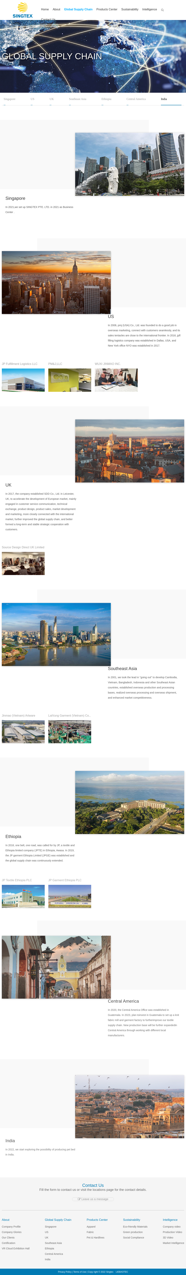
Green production (133, 1232)
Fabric (90, 1232)
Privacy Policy (65, 1272)
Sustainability (129, 9)
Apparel (91, 1226)
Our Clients (8, 1237)
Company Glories (11, 1232)
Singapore (9, 99)
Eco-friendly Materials (135, 1226)
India (164, 99)
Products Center (107, 9)
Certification (8, 1243)
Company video (172, 1226)
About (59, 9)
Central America (136, 99)
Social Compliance (133, 1237)
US (32, 99)
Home (49, 9)
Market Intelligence (173, 1243)
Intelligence (147, 9)
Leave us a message (93, 1199)
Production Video (172, 1232)
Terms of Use (79, 1272)
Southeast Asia (77, 99)
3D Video (168, 1237)
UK (52, 99)
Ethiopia (106, 99)
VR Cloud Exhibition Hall (16, 1248)
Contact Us (52, 20)
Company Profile (11, 1226)
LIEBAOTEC (122, 1272)
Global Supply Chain (80, 9)
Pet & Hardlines (95, 1237)
